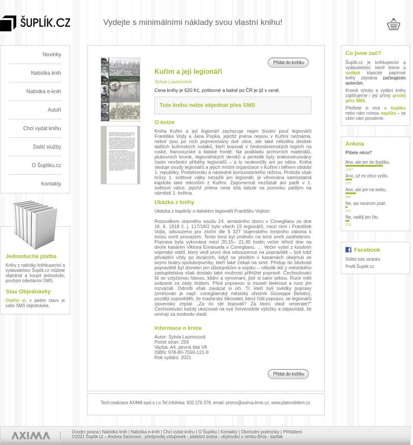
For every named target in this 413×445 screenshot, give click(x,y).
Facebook (367, 250)
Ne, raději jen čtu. (362, 217)
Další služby (47, 147)
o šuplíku (395, 108)
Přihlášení (292, 432)
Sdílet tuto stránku (362, 259)
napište (388, 113)
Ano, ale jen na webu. (366, 189)
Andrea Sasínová (124, 436)
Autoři (54, 110)
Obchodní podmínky (260, 432)
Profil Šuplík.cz (359, 266)
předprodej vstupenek (165, 436)
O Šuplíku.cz (46, 165)
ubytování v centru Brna (244, 436)
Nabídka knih (46, 73)
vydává (352, 72)
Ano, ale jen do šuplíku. (367, 162)
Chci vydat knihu (42, 128)
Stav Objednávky (28, 291)
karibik (277, 436)
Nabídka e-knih (43, 91)
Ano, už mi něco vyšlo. (366, 176)
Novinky (52, 55)
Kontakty (51, 184)
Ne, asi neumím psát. (365, 203)
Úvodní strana (85, 432)
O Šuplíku (207, 432)
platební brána (203, 436)
